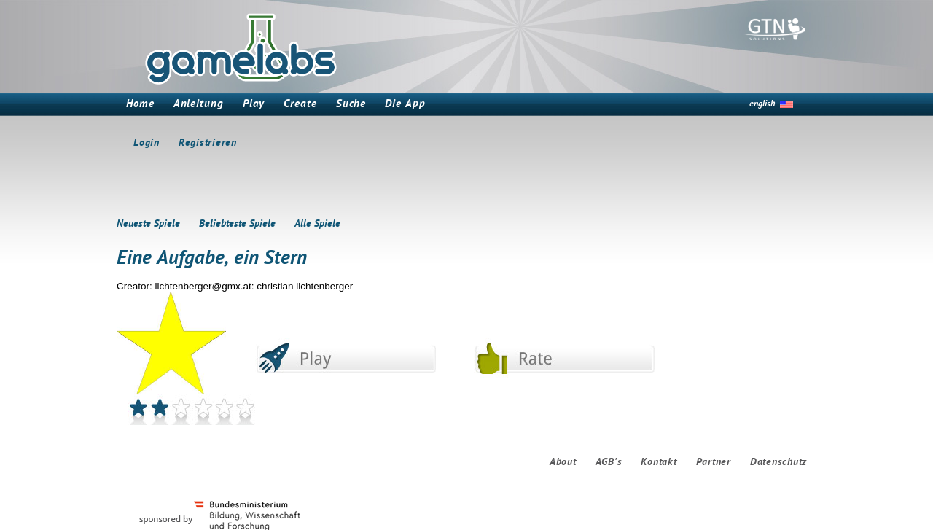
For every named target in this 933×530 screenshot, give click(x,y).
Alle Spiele (317, 224)
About (563, 462)
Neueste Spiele (148, 224)
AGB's (609, 462)
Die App (405, 105)
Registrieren (208, 143)
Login (146, 143)
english (762, 104)
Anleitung (198, 105)
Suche (351, 105)
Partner (713, 462)
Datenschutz (778, 462)
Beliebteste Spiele (237, 224)
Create (300, 105)
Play (254, 105)
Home (140, 105)
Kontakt (658, 462)
